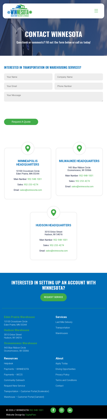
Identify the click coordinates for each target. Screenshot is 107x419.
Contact (59, 386)
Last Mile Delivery (64, 322)
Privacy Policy (62, 375)
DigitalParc (30, 415)
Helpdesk (8, 363)
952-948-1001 (35, 179)
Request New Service (14, 386)
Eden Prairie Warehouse (19, 317)
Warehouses (62, 333)
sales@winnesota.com (31, 190)
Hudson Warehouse (16, 330)
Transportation (63, 328)
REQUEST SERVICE (53, 297)
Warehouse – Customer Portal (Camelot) (24, 397)
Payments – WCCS (13, 375)
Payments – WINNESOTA (16, 369)
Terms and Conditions (66, 380)
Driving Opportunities (66, 369)
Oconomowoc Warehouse (20, 343)
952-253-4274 (31, 184)
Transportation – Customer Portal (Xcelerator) (26, 391)
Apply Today (62, 363)
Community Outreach (14, 380)
